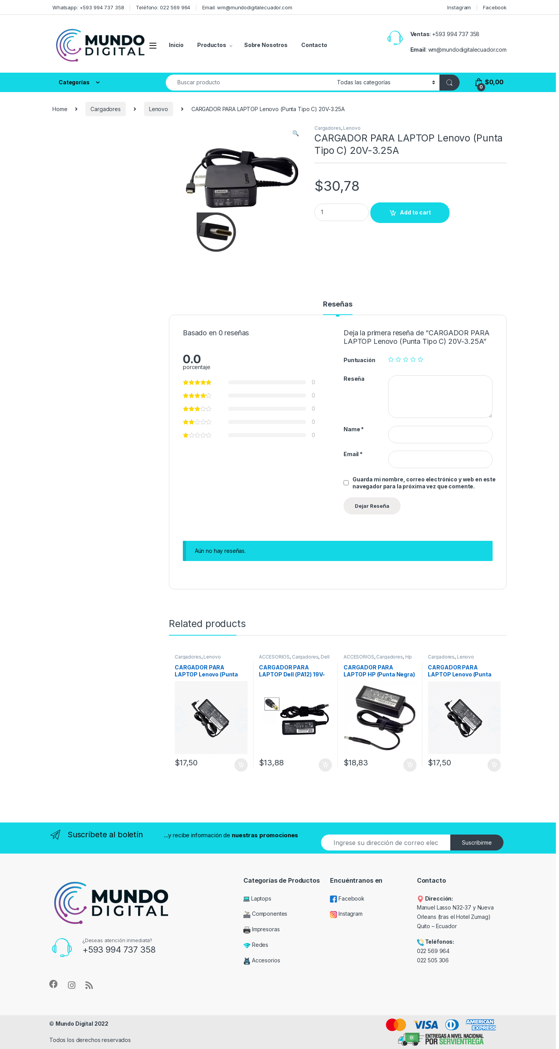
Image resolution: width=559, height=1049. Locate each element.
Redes (255, 944)
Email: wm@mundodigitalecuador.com (247, 7)
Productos (211, 45)
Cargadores (105, 109)
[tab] (337, 308)
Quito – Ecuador (437, 926)
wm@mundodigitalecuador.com (467, 49)
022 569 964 (433, 951)
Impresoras (261, 929)
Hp (408, 657)
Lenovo (158, 109)
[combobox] (249, 83)
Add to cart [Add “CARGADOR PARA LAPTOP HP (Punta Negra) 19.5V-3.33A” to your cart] (410, 765)
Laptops (257, 898)
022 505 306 (433, 960)
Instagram (459, 7)
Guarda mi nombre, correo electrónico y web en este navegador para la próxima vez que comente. (424, 483)
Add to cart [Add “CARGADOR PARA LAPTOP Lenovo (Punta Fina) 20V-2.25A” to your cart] (494, 765)
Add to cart (415, 212)
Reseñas (337, 304)
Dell (325, 657)
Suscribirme (477, 842)
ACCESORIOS (274, 657)
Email (353, 454)
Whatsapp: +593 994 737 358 (88, 7)
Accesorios (261, 960)
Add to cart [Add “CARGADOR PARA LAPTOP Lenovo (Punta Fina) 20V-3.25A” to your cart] (241, 765)
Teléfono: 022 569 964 (163, 7)
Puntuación (359, 360)
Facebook (495, 7)
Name (354, 429)
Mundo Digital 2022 (82, 1023)
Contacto (314, 45)
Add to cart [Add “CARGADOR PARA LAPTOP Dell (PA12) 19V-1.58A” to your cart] (325, 765)
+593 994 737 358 (455, 34)
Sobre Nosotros (266, 45)
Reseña (354, 378)
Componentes (265, 913)
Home (59, 109)
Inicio (176, 45)
